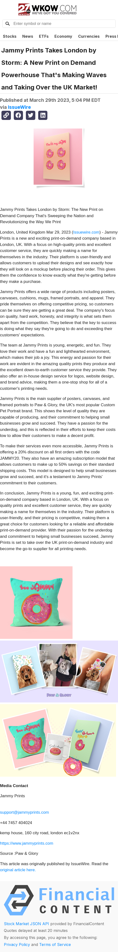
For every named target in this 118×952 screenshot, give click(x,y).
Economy (63, 36)
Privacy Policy (17, 944)
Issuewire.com (86, 232)
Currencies (89, 36)
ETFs (44, 36)
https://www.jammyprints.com (26, 843)
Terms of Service (55, 944)
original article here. (18, 870)
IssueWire (19, 107)
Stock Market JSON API (26, 923)
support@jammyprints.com (24, 812)
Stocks (9, 36)
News (27, 36)
